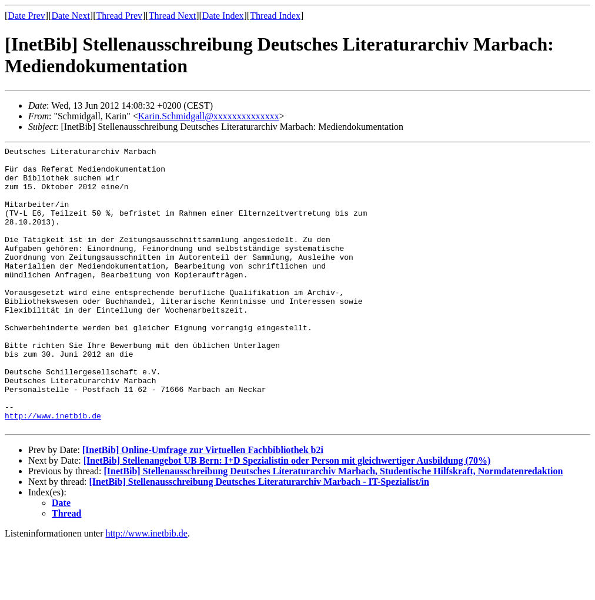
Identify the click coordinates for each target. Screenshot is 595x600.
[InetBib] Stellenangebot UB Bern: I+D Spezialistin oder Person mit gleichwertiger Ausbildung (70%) (287, 517)
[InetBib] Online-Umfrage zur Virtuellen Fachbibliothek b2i (202, 506)
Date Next (71, 16)
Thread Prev (119, 16)
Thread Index (275, 16)
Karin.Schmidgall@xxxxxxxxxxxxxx (208, 116)
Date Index (223, 16)
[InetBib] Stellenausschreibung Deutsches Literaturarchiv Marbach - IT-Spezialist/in (259, 538)
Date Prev (26, 16)
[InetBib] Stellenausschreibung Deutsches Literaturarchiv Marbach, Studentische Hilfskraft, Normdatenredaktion (333, 527)
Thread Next (172, 16)
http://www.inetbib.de (53, 470)
